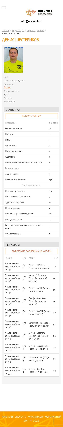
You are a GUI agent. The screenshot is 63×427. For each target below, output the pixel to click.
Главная (5, 30)
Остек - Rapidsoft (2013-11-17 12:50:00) (38, 371)
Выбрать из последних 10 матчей (31, 251)
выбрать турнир (31, 116)
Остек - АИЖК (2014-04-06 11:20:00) (39, 290)
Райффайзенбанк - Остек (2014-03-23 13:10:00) (38, 301)
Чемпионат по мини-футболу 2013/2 (12, 336)
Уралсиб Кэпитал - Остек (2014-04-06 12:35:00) (38, 278)
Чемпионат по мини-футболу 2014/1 (12, 266)
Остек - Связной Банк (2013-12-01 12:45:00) (39, 348)
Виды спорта (18, 30)
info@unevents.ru (31, 21)
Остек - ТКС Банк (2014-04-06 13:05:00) (39, 267)
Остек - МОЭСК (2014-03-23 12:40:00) (39, 313)
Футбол (31, 30)
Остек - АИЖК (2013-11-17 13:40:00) (39, 359)
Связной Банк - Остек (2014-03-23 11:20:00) (39, 324)
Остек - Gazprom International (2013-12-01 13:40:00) (39, 336)
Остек (7, 87)
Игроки (40, 30)
